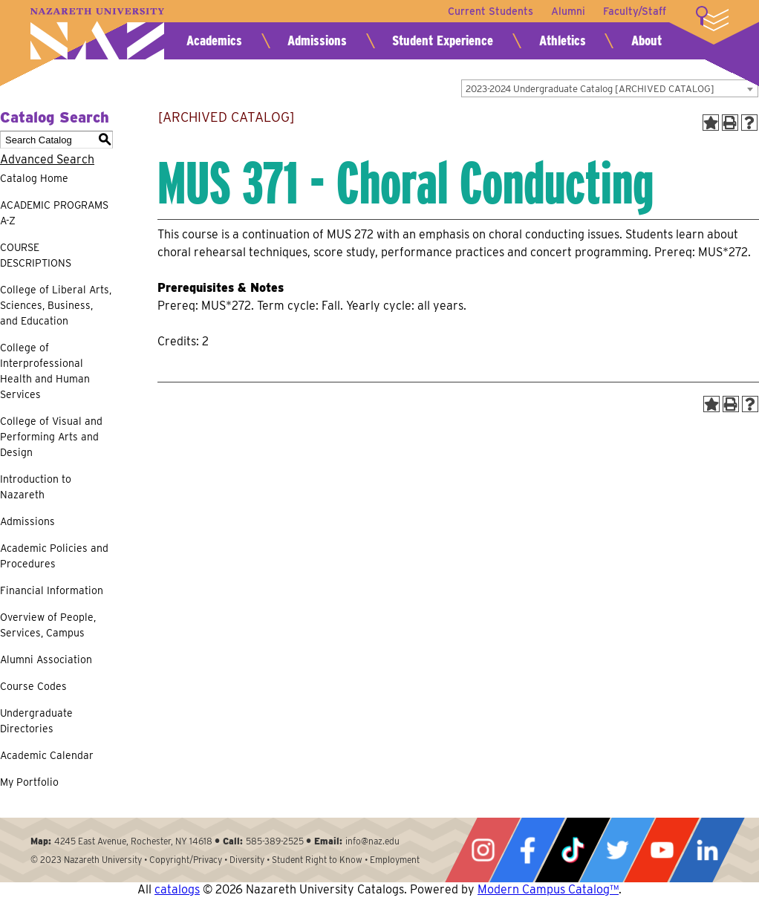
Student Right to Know (317, 859)
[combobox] (609, 88)
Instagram (482, 850)
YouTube (661, 850)
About (646, 40)
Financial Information (51, 590)
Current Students (490, 11)
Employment (395, 859)
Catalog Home (34, 178)
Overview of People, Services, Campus (48, 625)
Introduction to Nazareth (35, 487)
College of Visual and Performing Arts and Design (51, 436)
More (712, 18)
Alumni (568, 11)
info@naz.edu (372, 841)
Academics (214, 40)
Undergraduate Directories (36, 721)
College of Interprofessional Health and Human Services (45, 371)
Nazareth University (97, 33)
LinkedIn (707, 850)
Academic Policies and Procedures (54, 556)
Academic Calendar (47, 755)
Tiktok (572, 850)
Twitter (617, 850)
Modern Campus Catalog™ (548, 889)
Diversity (246, 859)
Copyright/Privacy (185, 859)
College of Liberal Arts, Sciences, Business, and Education (55, 305)
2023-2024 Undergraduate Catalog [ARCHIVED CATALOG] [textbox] (590, 88)
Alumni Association (46, 659)
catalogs (177, 889)
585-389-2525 (275, 841)
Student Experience (442, 40)
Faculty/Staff (634, 11)
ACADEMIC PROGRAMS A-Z (54, 213)
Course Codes (33, 686)
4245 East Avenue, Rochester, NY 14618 (133, 841)
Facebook (527, 850)
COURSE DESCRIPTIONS (35, 255)
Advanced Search (47, 159)
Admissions (317, 40)
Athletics (562, 40)
